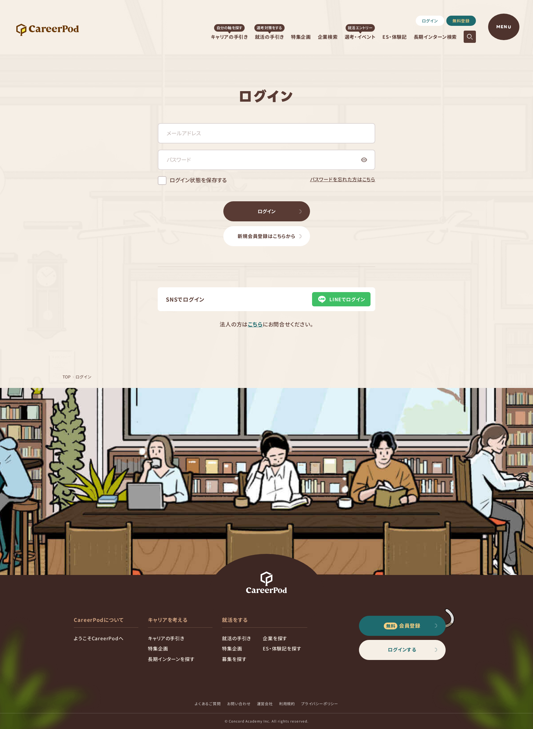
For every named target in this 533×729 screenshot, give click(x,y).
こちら (255, 324)
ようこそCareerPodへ (98, 638)
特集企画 (301, 36)
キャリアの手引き (229, 36)
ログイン (430, 20)
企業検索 (328, 36)
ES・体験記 (394, 36)
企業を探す (275, 638)
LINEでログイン (341, 299)
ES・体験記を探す (282, 648)
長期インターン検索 (435, 36)
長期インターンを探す (171, 659)
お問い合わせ (239, 703)
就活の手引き (269, 36)
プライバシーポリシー (319, 703)
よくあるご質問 (208, 703)
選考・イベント (360, 36)
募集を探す (234, 659)
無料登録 (461, 20)
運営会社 (265, 703)
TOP (67, 376)
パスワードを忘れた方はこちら (342, 179)
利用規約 (287, 703)
